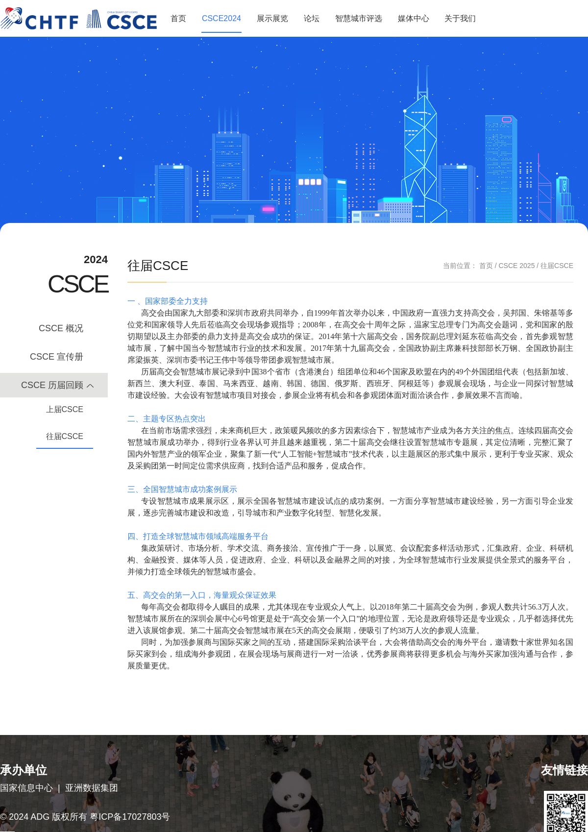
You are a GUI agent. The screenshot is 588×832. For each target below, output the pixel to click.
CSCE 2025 (516, 265)
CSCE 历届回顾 (52, 385)
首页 (178, 18)
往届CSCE (64, 436)
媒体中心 (413, 18)
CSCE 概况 (61, 328)
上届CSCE (64, 409)
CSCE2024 (221, 18)
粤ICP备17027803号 (130, 817)
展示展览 (272, 18)
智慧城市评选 (358, 18)
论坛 (311, 18)
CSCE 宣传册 (56, 357)
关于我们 (460, 18)
